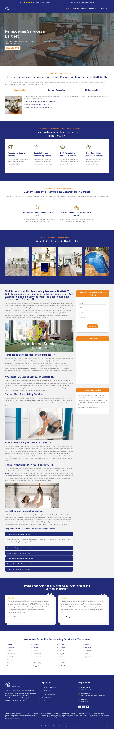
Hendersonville (37, 655)
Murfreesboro (63, 664)
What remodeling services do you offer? (19, 533)
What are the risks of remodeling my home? (20, 568)
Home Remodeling (20, 90)
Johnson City (37, 661)
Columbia (10, 664)
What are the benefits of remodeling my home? (21, 563)
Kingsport (36, 664)
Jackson (35, 658)
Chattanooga (11, 652)
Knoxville (61, 643)
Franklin (35, 646)
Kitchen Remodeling (92, 90)
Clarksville (10, 655)
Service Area (103, 8)
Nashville (87, 643)
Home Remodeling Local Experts (53, 724)
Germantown (37, 652)
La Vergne (62, 646)
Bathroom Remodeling (56, 90)
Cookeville (36, 643)
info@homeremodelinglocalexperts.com (82, 2)
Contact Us (92, 8)
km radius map (92, 361)
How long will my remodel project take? (19, 552)
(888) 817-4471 (12, 48)
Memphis (61, 655)
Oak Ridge (88, 646)
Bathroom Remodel (50, 686)
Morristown (62, 658)
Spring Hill (88, 655)
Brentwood (10, 646)
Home (67, 8)
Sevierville (88, 649)
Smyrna (87, 652)
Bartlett (9, 643)
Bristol (9, 649)
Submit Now (93, 325)
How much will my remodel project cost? (19, 547)
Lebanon (61, 649)
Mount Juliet (62, 661)
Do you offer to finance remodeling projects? (20, 557)
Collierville (10, 661)
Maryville (61, 652)
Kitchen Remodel (49, 689)
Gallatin (35, 649)
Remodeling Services (79, 8)
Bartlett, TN (84, 700)
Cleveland (10, 658)
